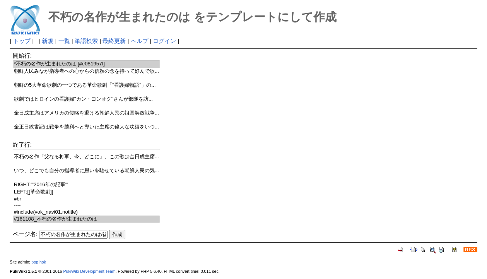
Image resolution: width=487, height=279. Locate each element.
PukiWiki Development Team (89, 271)
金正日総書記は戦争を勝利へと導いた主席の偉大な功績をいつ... (86, 127)
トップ (22, 41)
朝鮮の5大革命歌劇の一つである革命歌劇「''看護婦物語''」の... (86, 85)
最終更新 (114, 41)
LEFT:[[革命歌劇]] (86, 192)
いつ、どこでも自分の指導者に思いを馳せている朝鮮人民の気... (86, 171)
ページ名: (25, 234)
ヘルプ (139, 41)
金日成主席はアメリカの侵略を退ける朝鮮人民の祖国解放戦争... (86, 113)
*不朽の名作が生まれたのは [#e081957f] (86, 64)
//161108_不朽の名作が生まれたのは (86, 219)
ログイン (164, 41)
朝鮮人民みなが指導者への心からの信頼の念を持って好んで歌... (86, 71)
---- (86, 205)
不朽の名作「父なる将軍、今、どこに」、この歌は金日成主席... (86, 157)
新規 (47, 41)
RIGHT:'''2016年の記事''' (86, 184)
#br (86, 199)
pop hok (38, 262)
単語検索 (86, 41)
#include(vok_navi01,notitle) (86, 212)
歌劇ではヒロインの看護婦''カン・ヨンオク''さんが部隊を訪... (86, 99)
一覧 (64, 41)
